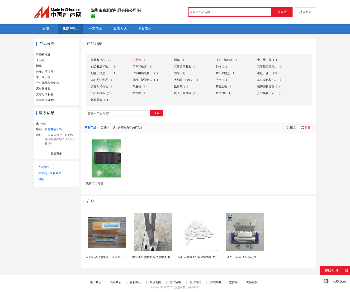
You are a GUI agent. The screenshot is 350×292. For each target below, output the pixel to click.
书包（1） (180, 73)
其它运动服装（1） (186, 66)
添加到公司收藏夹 (49, 173)
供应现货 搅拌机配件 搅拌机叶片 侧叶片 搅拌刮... (163, 257)
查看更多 (56, 153)
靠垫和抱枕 (43, 54)
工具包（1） (140, 60)
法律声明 (215, 282)
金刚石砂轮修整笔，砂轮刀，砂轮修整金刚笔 (114, 257)
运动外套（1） (100, 99)
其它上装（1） (225, 86)
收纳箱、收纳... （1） (187, 79)
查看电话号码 (53, 129)
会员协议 (195, 282)
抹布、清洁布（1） (228, 60)
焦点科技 (180, 287)
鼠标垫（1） (182, 86)
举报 (41, 179)
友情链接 (252, 282)
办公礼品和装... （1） (104, 66)
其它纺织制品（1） (103, 79)
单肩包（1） (140, 86)
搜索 (156, 113)
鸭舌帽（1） (140, 93)
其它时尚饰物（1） (103, 86)
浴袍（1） (222, 79)
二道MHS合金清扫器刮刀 (240, 257)
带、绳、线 (43, 77)
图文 (291, 127)
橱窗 (305, 127)
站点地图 (155, 282)
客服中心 (135, 282)
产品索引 (44, 167)
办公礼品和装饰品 (47, 83)
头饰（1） (222, 66)
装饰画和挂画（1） (269, 86)
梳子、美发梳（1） (186, 93)
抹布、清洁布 (44, 71)
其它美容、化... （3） (270, 93)
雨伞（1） (180, 60)
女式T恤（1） (224, 93)
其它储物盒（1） (226, 73)
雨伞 (39, 65)
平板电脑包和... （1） (146, 73)
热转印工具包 (94, 183)
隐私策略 (175, 282)
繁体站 (233, 282)
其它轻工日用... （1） (270, 66)
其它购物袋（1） (101, 93)
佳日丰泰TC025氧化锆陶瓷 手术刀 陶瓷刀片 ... (207, 257)
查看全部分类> (45, 100)
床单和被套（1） (143, 66)
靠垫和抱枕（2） (101, 60)
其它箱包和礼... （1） (270, 79)
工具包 (40, 60)
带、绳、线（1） (268, 60)
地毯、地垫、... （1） (104, 73)
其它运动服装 (44, 94)
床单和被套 (43, 88)
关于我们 (95, 282)
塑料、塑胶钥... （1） (146, 79)
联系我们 (115, 282)
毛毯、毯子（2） (268, 73)
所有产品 (91, 127)
